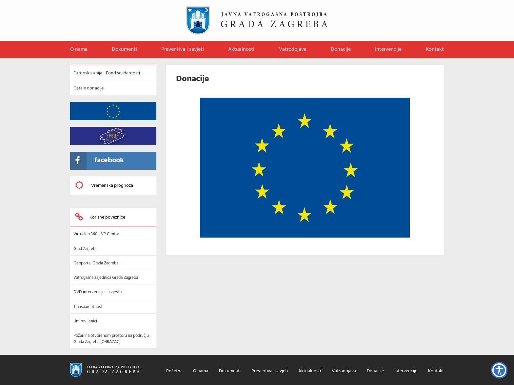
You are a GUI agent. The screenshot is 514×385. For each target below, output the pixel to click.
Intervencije (388, 49)
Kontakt (435, 49)
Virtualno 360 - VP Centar (96, 234)
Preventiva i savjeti (182, 49)
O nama (79, 49)
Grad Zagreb (84, 248)
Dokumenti (124, 49)
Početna (174, 371)
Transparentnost (87, 306)
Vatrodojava (292, 49)
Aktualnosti (241, 49)
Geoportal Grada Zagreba (95, 263)
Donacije (341, 49)
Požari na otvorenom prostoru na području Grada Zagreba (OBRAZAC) (111, 338)
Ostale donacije (88, 88)
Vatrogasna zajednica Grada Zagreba (105, 277)
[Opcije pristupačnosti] (499, 370)
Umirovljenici (85, 321)
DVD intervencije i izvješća (97, 292)
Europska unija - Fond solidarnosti (106, 73)
